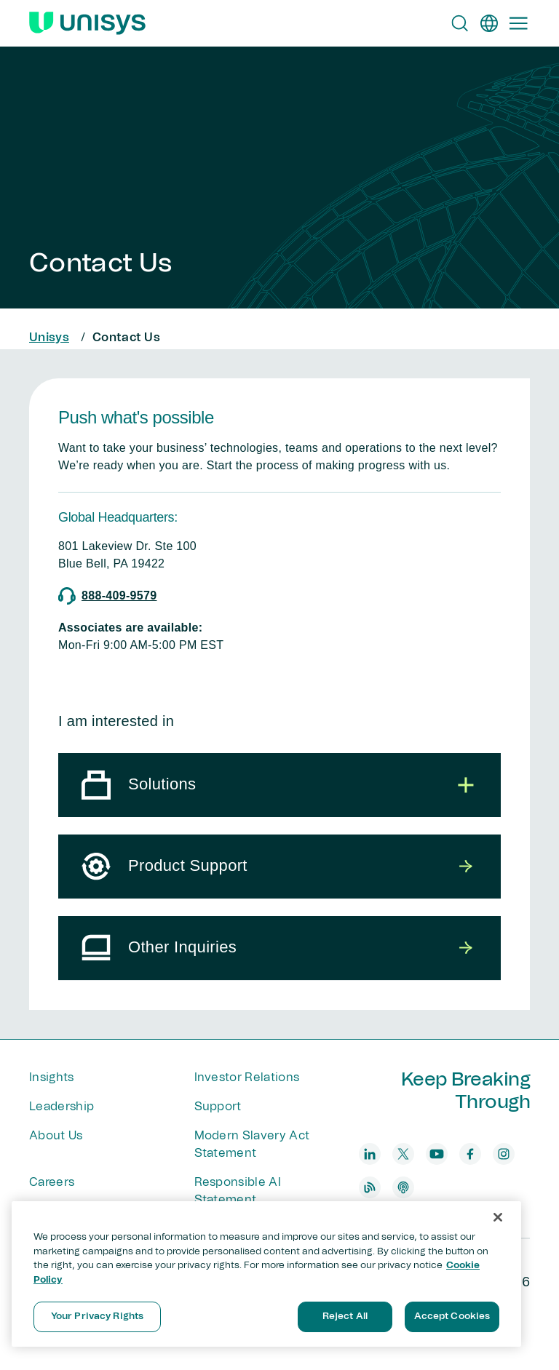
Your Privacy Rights (97, 1316)
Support (218, 1106)
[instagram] (504, 1154)
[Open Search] (460, 23)
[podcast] (403, 1187)
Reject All (345, 1316)
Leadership (61, 1106)
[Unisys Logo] (87, 23)
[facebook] (470, 1154)
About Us (56, 1136)
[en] (489, 23)
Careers (51, 1182)
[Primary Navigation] (518, 23)
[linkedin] (370, 1154)
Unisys (49, 337)
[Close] (498, 1217)
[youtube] (437, 1154)
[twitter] (403, 1154)
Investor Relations (247, 1077)
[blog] (370, 1187)
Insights (51, 1077)
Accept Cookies (452, 1316)
